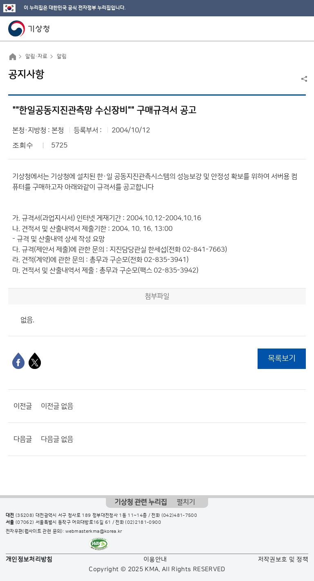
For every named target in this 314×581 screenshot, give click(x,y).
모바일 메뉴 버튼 (300, 29)
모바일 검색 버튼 (287, 29)
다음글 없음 (57, 439)
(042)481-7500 (179, 515)
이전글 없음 (57, 406)
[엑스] (35, 361)
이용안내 (155, 559)
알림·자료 (36, 56)
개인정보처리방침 (29, 559)
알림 (62, 56)
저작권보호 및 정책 (283, 559)
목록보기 (282, 358)
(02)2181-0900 (143, 522)
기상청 (29, 28)
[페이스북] (18, 361)
